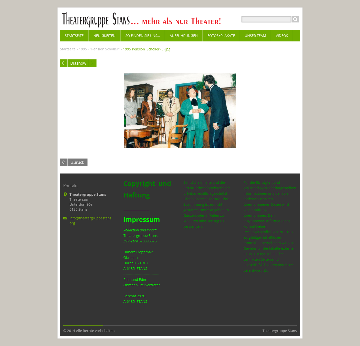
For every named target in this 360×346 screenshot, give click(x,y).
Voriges (64, 63)
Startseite (68, 49)
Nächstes (92, 63)
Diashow (78, 63)
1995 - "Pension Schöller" (99, 49)
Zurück (77, 162)
